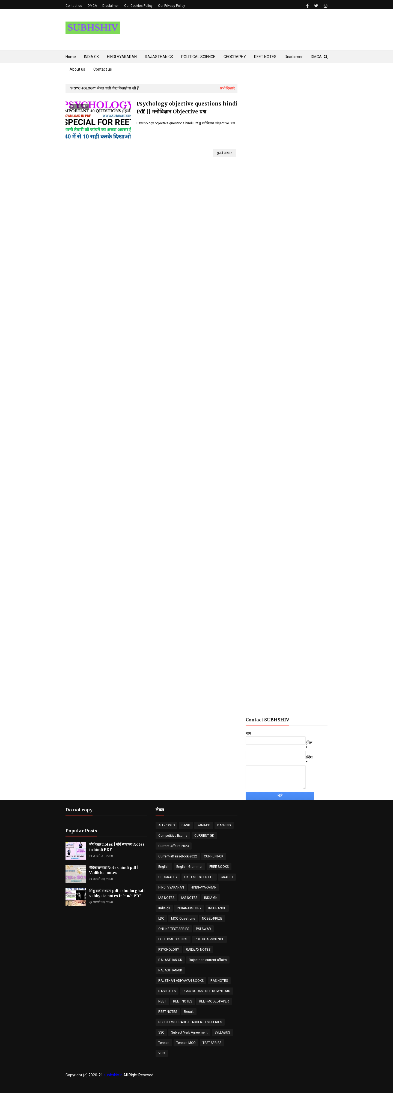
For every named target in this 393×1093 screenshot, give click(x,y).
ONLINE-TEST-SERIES (173, 929)
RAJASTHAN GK (170, 960)
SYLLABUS (222, 1032)
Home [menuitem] (71, 57)
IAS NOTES (166, 898)
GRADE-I (227, 877)
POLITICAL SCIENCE (173, 939)
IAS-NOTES (189, 898)
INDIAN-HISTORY (189, 908)
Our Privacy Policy (171, 6)
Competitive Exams (172, 836)
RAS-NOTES (167, 991)
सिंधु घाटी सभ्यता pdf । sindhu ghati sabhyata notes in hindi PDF (117, 894)
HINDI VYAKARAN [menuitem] (122, 57)
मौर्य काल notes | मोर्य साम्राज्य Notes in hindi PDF (117, 847)
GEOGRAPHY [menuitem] (235, 57)
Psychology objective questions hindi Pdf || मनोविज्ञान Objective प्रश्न (186, 107)
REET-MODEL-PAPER (214, 1001)
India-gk (164, 908)
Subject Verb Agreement (189, 1032)
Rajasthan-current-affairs (208, 960)
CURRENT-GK (213, 856)
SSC (161, 1032)
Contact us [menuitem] (102, 69)
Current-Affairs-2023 (173, 846)
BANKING (224, 825)
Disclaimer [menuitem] (294, 57)
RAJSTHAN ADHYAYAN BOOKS (181, 981)
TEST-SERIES (212, 1043)
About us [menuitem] (77, 69)
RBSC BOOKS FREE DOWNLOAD (206, 991)
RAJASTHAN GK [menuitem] (159, 57)
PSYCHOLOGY (168, 950)
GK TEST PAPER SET (199, 877)
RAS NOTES (219, 981)
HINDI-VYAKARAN (203, 887)
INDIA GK (210, 898)
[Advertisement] (286, 224)
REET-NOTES (167, 1012)
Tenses (163, 1043)
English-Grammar (189, 867)
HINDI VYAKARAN (171, 887)
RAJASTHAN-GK (170, 970)
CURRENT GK (204, 836)
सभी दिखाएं (227, 88)
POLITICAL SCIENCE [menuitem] (198, 57)
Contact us (74, 6)
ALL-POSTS (166, 825)
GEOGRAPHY (167, 877)
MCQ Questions (183, 918)
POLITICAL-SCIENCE (209, 939)
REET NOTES (182, 1001)
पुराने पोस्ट (223, 153)
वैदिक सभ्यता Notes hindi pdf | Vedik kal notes (113, 870)
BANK (185, 825)
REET (162, 1001)
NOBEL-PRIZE (212, 918)
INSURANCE (217, 908)
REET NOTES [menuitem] (265, 57)
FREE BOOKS (219, 867)
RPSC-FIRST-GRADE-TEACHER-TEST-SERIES (190, 1022)
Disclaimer (110, 6)
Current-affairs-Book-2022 (177, 856)
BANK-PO (203, 825)
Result (189, 1012)
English (163, 867)
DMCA (92, 6)
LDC (161, 918)
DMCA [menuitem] (316, 57)
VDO (161, 1053)
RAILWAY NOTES (198, 950)
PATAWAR (203, 929)
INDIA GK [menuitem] (91, 57)
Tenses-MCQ (186, 1043)
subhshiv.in (113, 1075)
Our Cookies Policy (138, 6)
